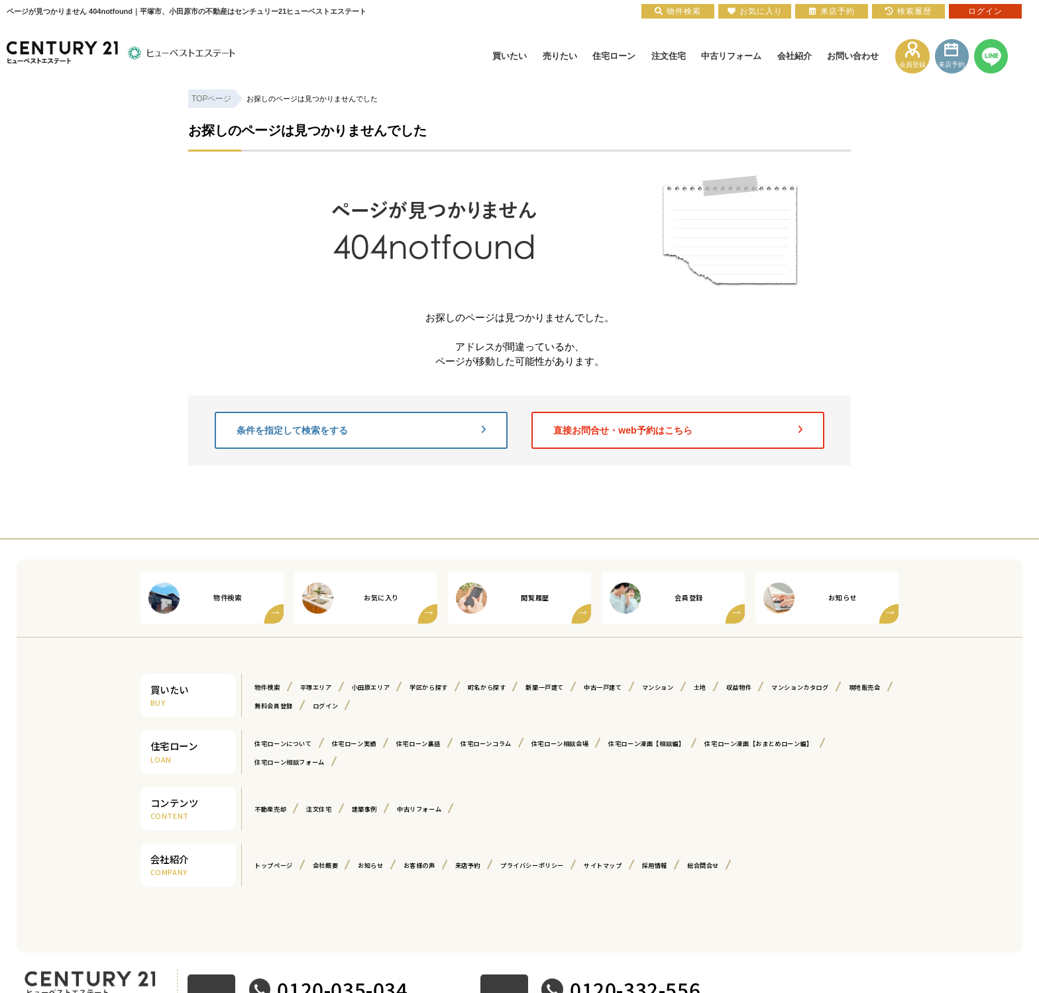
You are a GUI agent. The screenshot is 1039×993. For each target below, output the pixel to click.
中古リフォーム (441, 808)
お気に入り (755, 11)
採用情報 (709, 864)
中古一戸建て (651, 686)
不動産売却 (273, 808)
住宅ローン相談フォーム (446, 761)
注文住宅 (328, 808)
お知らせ (386, 864)
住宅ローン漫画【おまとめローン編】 (319, 761)
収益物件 (802, 686)
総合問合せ (763, 864)
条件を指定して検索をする (361, 430)
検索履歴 (908, 11)
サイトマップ (651, 864)
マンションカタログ (288, 705)
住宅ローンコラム (519, 742)
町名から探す (519, 686)
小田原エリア (387, 686)
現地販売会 (363, 705)
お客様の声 (441, 864)
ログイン (483, 705)
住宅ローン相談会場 (604, 742)
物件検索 (269, 686)
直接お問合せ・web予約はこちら (677, 430)
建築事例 (379, 808)
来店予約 (495, 864)
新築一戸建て (584, 686)
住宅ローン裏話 (442, 742)
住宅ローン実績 (369, 742)
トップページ (277, 864)
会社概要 (336, 864)
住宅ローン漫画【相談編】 (703, 742)
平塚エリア (324, 686)
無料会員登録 (425, 705)
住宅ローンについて (288, 742)
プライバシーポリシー (569, 864)
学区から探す (452, 686)
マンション (713, 686)
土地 (759, 686)
